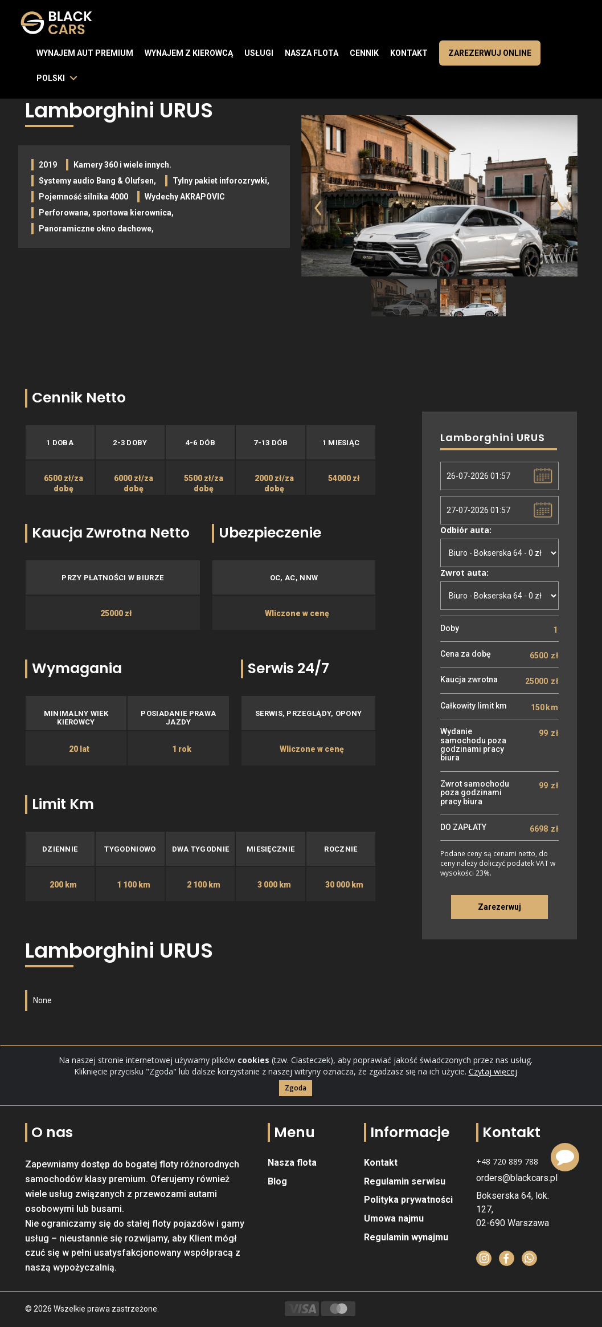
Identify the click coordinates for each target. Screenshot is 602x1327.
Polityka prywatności (408, 1199)
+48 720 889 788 (507, 1161)
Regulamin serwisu (404, 1181)
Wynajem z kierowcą (189, 53)
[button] (310, 221)
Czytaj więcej (493, 1090)
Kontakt (409, 53)
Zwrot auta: (464, 572)
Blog (277, 1181)
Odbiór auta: (466, 529)
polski (50, 78)
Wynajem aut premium (84, 53)
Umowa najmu (394, 1218)
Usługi (258, 53)
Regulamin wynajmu (406, 1237)
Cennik (364, 53)
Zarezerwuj (499, 906)
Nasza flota (311, 53)
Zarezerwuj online (489, 53)
